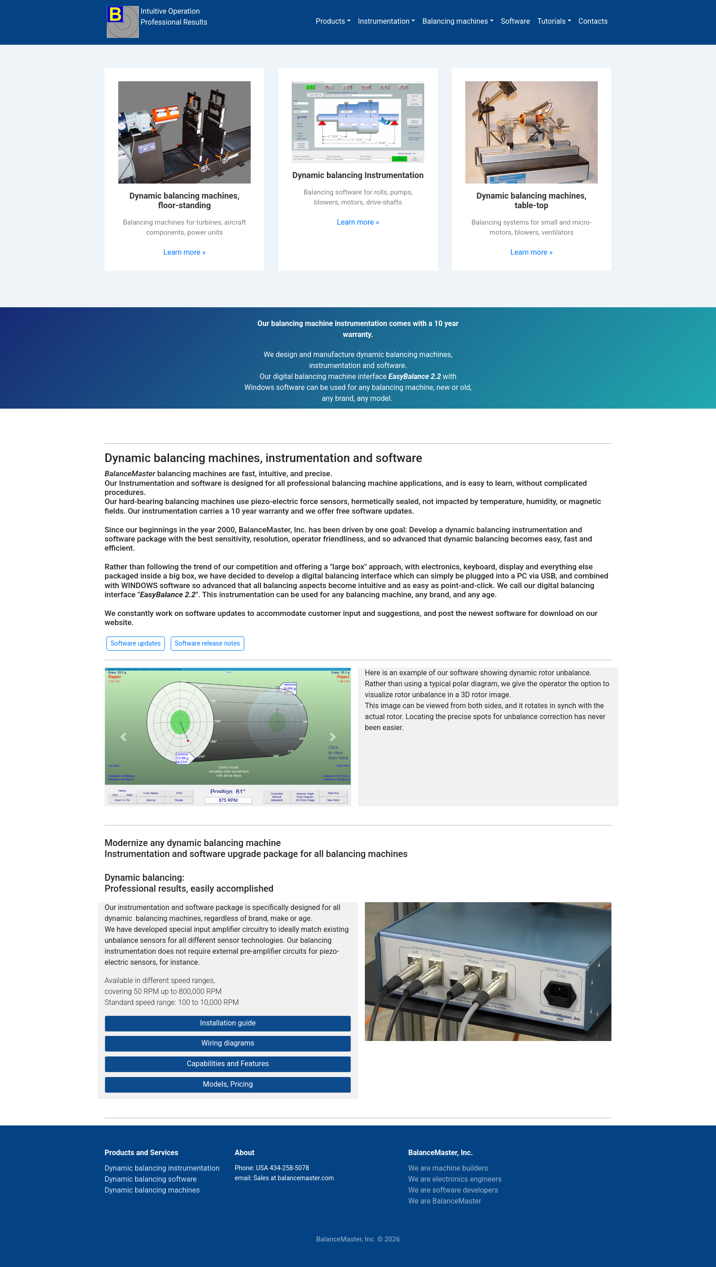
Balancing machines (455, 21)
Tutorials (551, 21)
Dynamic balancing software (151, 1179)
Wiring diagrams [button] (227, 1043)
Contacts (593, 21)
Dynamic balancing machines (152, 1190)
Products (330, 21)
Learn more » (184, 252)
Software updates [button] (136, 643)
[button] (123, 737)
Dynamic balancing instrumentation (162, 1168)
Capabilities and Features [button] (228, 1063)
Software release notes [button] (207, 643)
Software (515, 21)
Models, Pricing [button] (228, 1084)
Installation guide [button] (228, 1023)
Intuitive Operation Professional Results (156, 22)
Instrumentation (384, 21)
